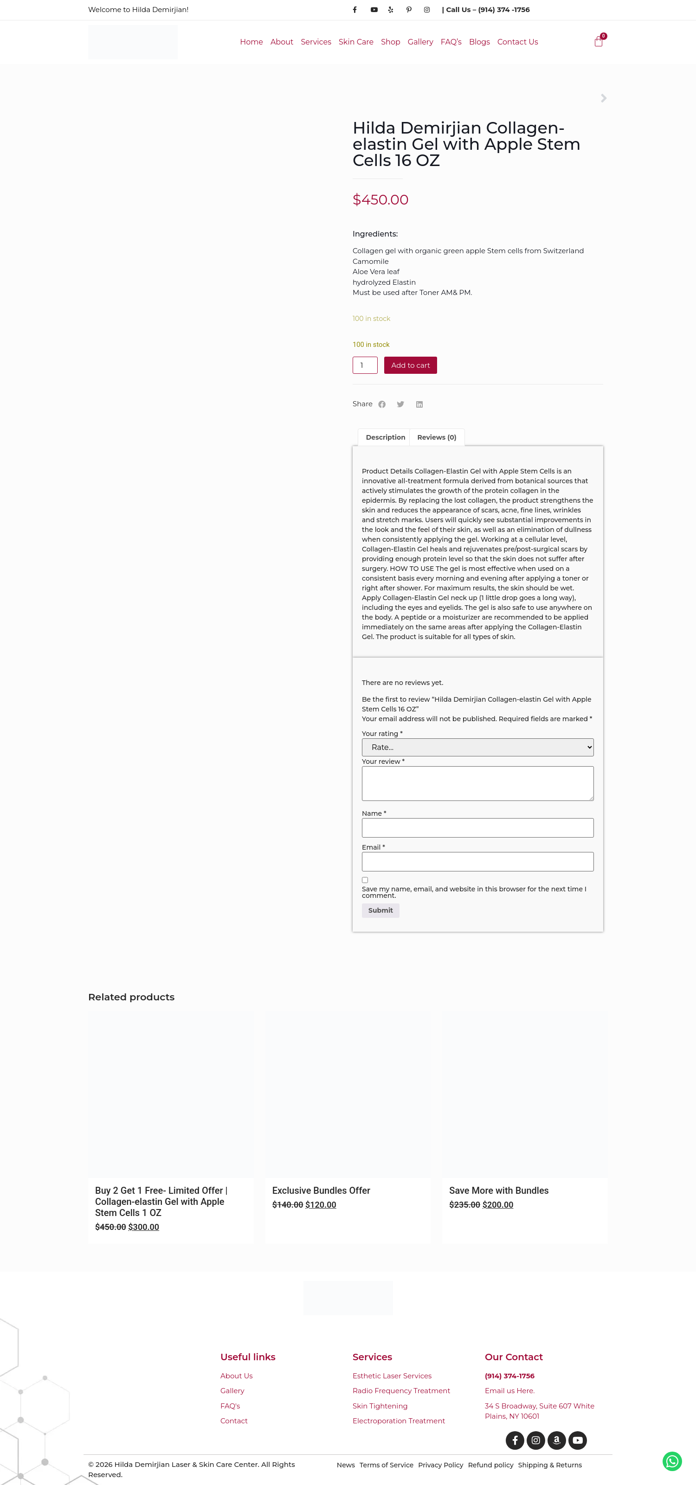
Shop (390, 42)
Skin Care (356, 42)
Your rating (382, 733)
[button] (382, 405)
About (282, 42)
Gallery (420, 42)
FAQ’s (451, 42)
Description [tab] (386, 437)
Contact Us (517, 42)
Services (316, 42)
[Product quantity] (365, 365)
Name (374, 813)
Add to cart (410, 365)
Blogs (479, 42)
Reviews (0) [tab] (437, 437)
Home (251, 42)
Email (373, 847)
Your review (383, 761)
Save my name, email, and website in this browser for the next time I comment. (474, 892)
